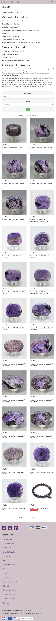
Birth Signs (28, 93)
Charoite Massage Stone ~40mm (13, 184)
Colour (28, 101)
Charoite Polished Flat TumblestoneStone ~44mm (39, 292)
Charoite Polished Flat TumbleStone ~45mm (14, 292)
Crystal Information (9, 552)
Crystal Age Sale (8, 543)
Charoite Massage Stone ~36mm (41, 148)
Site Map (6, 603)
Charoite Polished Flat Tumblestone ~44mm (42, 256)
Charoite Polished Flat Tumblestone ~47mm (42, 473)
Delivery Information (9, 569)
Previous (33, 115)
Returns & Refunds (9, 598)
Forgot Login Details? (10, 582)
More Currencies (26, 618)
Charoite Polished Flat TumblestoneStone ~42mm (39, 220)
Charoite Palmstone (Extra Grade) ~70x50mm (41, 329)
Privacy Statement (9, 594)
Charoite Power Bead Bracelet (40, 508)
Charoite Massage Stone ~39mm (41, 184)
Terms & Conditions (9, 590)
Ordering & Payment (9, 564)
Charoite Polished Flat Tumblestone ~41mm (14, 256)
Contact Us (6, 577)
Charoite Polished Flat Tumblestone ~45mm (14, 509)
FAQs (5, 573)
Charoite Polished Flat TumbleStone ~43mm (14, 329)
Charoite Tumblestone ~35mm (12, 148)
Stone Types (7, 548)
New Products (7, 539)
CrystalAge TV (7, 556)
